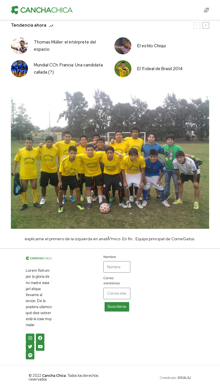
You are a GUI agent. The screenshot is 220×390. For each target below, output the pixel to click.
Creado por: (175, 378)
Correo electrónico (111, 280)
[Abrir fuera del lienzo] (206, 10)
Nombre (109, 257)
